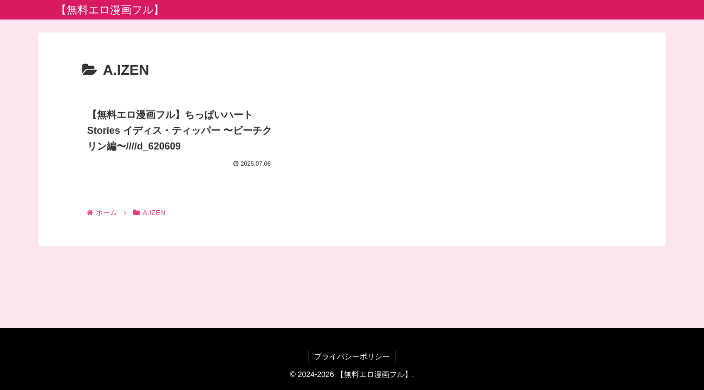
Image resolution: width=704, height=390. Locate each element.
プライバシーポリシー (352, 356)
